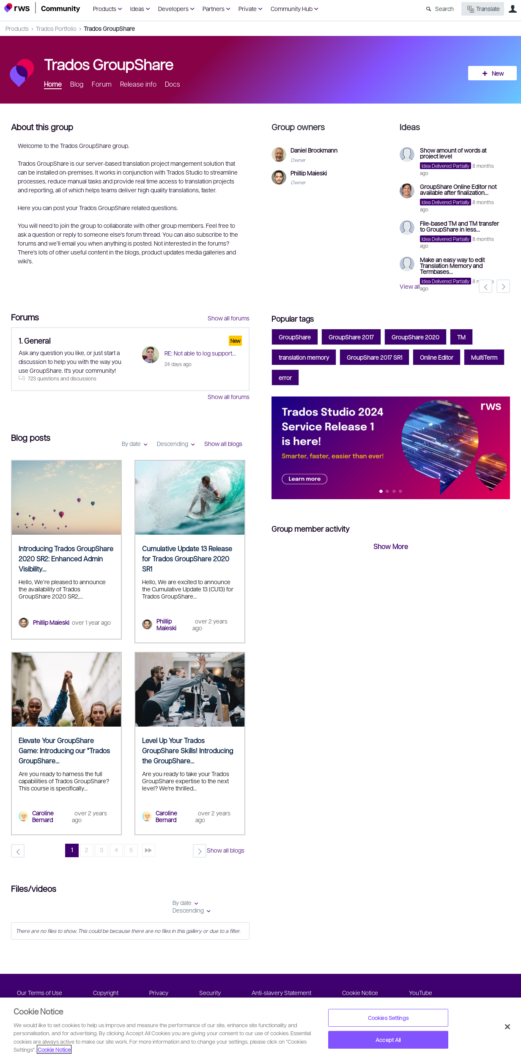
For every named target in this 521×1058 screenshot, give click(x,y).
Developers (173, 8)
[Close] (507, 1026)
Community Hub (292, 8)
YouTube (420, 992)
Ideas (137, 8)
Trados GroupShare (109, 28)
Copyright (105, 992)
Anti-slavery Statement (281, 992)
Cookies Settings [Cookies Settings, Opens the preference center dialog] (388, 1017)
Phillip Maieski (51, 622)
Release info (138, 83)
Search (444, 8)
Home (53, 83)
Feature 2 (394, 491)
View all (410, 286)
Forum (102, 83)
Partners (214, 8)
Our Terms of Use (39, 992)
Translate (483, 9)
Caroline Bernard (43, 816)
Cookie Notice (360, 992)
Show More (390, 546)
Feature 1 (387, 491)
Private (248, 8)
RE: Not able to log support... (200, 353)
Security (210, 992)
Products (104, 8)
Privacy (158, 992)
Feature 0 (381, 491)
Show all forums (229, 318)
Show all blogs (223, 443)
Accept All (388, 1039)
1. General (34, 340)
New (498, 73)
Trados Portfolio (56, 28)
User (512, 9)
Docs (172, 83)
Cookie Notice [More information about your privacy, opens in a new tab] (54, 1049)
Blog (76, 83)
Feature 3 (400, 491)
